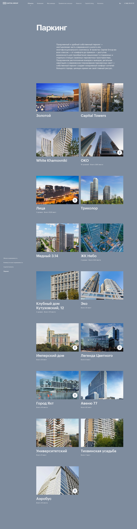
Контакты (100, 3)
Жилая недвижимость (10, 258)
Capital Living (89, 3)
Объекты (30, 3)
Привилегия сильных (65, 3)
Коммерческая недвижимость (13, 262)
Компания (40, 3)
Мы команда (51, 3)
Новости (78, 3)
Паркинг (6, 271)
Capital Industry (8, 267)
